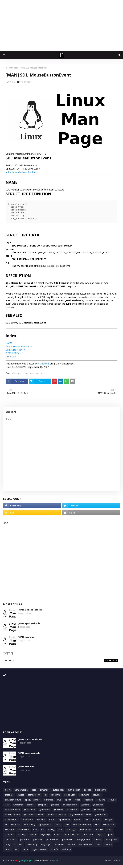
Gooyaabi (53, 860)
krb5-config (29, 824)
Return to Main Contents (24, 172)
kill (6, 824)
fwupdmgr (18, 804)
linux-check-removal (82, 824)
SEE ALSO (11, 356)
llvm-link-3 (9, 829)
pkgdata (100, 834)
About (117, 860)
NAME (9, 343)
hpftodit (78, 819)
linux (26, 373)
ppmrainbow (52, 839)
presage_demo (83, 839)
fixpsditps (88, 799)
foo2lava (101, 799)
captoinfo (9, 794)
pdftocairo (88, 834)
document (17, 373)
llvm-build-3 (108, 824)
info (87, 819)
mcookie (99, 829)
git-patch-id (72, 809)
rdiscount (18, 844)
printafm (98, 839)
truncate (108, 844)
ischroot (97, 819)
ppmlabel (24, 839)
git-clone (85, 804)
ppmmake (37, 839)
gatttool (30, 804)
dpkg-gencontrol (32, 799)
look (35, 829)
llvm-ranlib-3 (23, 829)
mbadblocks (85, 829)
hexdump (41, 819)
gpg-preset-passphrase (80, 814)
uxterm (8, 849)
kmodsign (15, 824)
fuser (7, 804)
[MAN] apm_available (29, 623)
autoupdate (58, 789)
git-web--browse (12, 814)
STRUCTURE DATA (15, 349)
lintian (58, 824)
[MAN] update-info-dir (30, 609)
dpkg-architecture (13, 799)
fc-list (77, 799)
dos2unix (97, 794)
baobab (87, 789)
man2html (43, 363)
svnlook (71, 844)
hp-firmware (64, 819)
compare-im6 (34, 794)
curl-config (55, 794)
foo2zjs (112, 799)
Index (8, 172)
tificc (98, 844)
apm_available (21, 789)
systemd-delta (85, 844)
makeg (51, 829)
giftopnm (42, 804)
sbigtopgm (46, 844)
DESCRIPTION (13, 353)
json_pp (108, 819)
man (32, 373)
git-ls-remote (29, 809)
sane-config (32, 844)
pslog (7, 844)
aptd (34, 789)
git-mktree (58, 809)
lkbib (97, 824)
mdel (109, 829)
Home (108, 860)
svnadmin (59, 844)
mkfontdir (9, 834)
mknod (33, 834)
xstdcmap (66, 849)
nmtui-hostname (71, 834)
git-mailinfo (44, 809)
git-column (98, 804)
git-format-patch (12, 809)
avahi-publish (74, 789)
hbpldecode (27, 819)
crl (45, 794)
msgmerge (45, 834)
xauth (25, 849)
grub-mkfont (101, 814)
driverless (48, 799)
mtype (57, 834)
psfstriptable (111, 839)
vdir (17, 849)
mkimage (22, 834)
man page (13, 67)
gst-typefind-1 (11, 819)
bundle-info (100, 789)
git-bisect (54, 804)
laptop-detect (45, 824)
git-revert (85, 809)
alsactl (8, 789)
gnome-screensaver (57, 814)
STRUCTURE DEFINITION (19, 346)
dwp (59, 799)
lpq (42, 829)
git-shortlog (99, 809)
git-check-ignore (70, 804)
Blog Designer (26, 860)
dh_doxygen (69, 794)
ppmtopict (67, 839)
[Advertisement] (61, 25)
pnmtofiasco (10, 839)
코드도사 (12, 82)
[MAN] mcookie (26, 636)
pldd (110, 834)
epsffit (68, 799)
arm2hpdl (44, 789)
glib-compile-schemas (34, 814)
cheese (21, 794)
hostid (52, 819)
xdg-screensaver (39, 849)
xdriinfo (54, 849)
